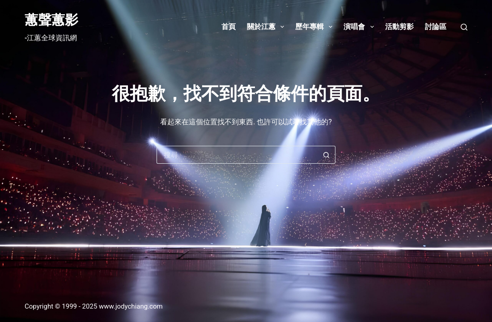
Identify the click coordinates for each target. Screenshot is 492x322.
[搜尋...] (237, 155)
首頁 (228, 26)
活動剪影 (399, 26)
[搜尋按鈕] (326, 155)
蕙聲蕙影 (51, 20)
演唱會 (360, 26)
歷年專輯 (315, 26)
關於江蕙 (267, 26)
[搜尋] (464, 27)
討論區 (435, 26)
